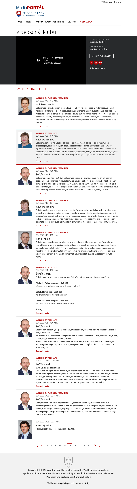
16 (84, 445)
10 (55, 445)
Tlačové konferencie (55, 22)
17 (89, 445)
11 (60, 445)
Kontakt (117, 2)
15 (79, 445)
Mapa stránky (83, 483)
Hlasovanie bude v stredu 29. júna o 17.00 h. (55, 429)
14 (75, 445)
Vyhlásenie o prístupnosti (60, 483)
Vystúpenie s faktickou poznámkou (52, 98)
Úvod (20, 22)
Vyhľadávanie (107, 2)
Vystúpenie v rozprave (46, 133)
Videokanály (86, 22)
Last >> (98, 445)
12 (65, 445)
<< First (38, 445)
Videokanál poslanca (101, 56)
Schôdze (29, 22)
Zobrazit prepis (42, 126)
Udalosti (73, 22)
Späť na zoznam (97, 68)
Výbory (39, 22)
